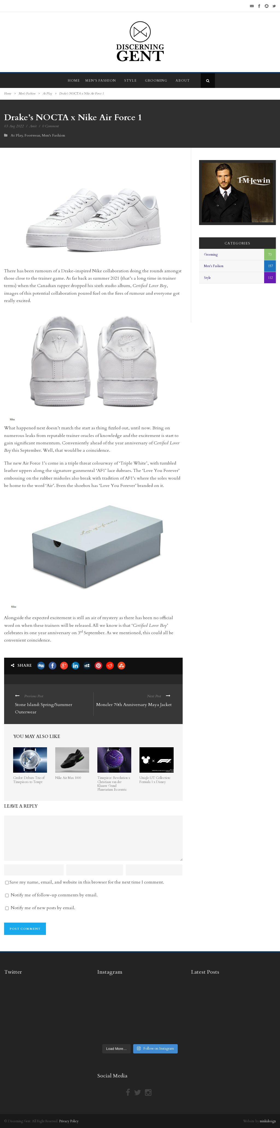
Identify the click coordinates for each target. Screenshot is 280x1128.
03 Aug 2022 (14, 126)
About (183, 80)
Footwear (32, 135)
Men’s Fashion (100, 80)
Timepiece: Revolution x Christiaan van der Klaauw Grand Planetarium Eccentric (113, 784)
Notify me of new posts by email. (43, 908)
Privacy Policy (68, 1121)
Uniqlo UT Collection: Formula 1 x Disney (155, 780)
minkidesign (268, 1121)
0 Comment (50, 126)
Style (130, 80)
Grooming (156, 80)
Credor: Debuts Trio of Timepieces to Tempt (29, 780)
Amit (33, 126)
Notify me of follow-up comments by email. (54, 895)
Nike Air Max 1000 (68, 778)
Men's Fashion (27, 93)
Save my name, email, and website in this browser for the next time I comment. (87, 882)
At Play (47, 93)
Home (74, 80)
